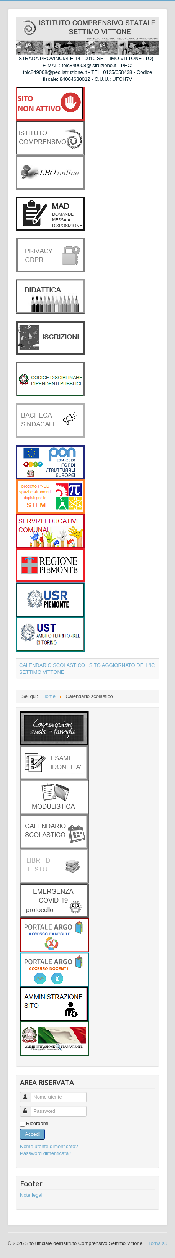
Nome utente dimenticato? (49, 1146)
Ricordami (37, 1123)
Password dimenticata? (45, 1153)
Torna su (157, 1243)
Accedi (32, 1134)
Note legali (31, 1195)
